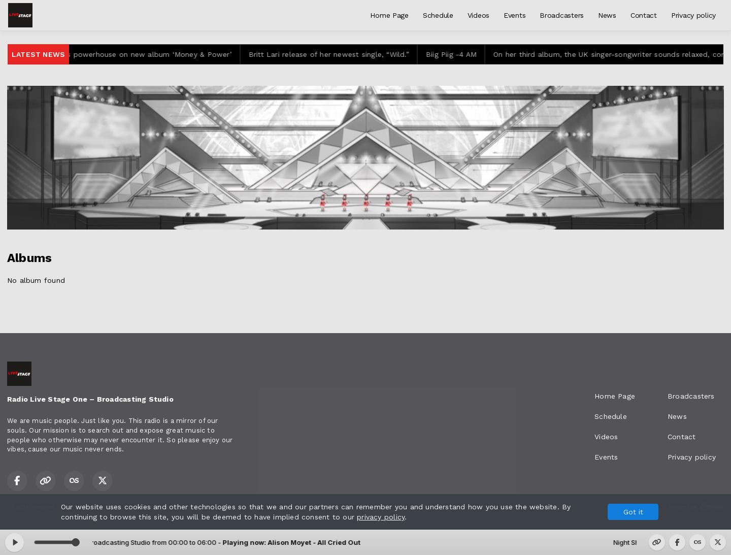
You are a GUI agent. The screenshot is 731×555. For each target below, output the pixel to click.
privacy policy (381, 517)
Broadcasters (562, 15)
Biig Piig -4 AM (455, 54)
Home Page (389, 15)
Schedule (438, 15)
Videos (478, 15)
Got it (633, 512)
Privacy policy (693, 15)
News (607, 15)
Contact (643, 15)
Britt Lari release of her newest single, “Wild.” (333, 54)
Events (514, 15)
